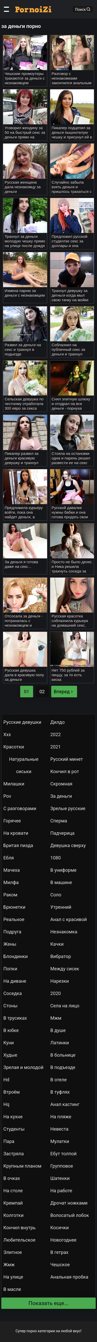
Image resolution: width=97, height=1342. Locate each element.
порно (32, 1331)
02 (41, 691)
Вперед (64, 691)
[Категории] (6, 9)
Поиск (82, 9)
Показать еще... (48, 1303)
